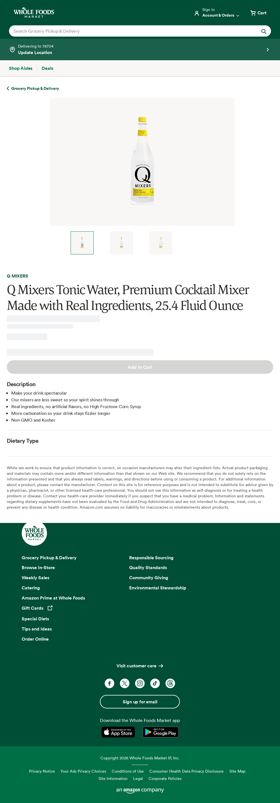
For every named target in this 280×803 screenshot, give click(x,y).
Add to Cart (140, 367)
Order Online (35, 639)
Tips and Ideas (37, 629)
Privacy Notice (42, 771)
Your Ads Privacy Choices (83, 771)
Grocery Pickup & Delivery (49, 557)
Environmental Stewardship (157, 588)
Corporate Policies (165, 778)
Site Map (237, 771)
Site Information (112, 778)
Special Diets (35, 619)
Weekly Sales (35, 577)
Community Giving (148, 577)
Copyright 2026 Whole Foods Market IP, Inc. (140, 757)
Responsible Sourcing (151, 557)
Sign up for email (140, 702)
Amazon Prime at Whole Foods (53, 598)
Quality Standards (148, 567)
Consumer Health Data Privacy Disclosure (186, 771)
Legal (138, 778)
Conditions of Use (128, 771)
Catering (31, 588)
